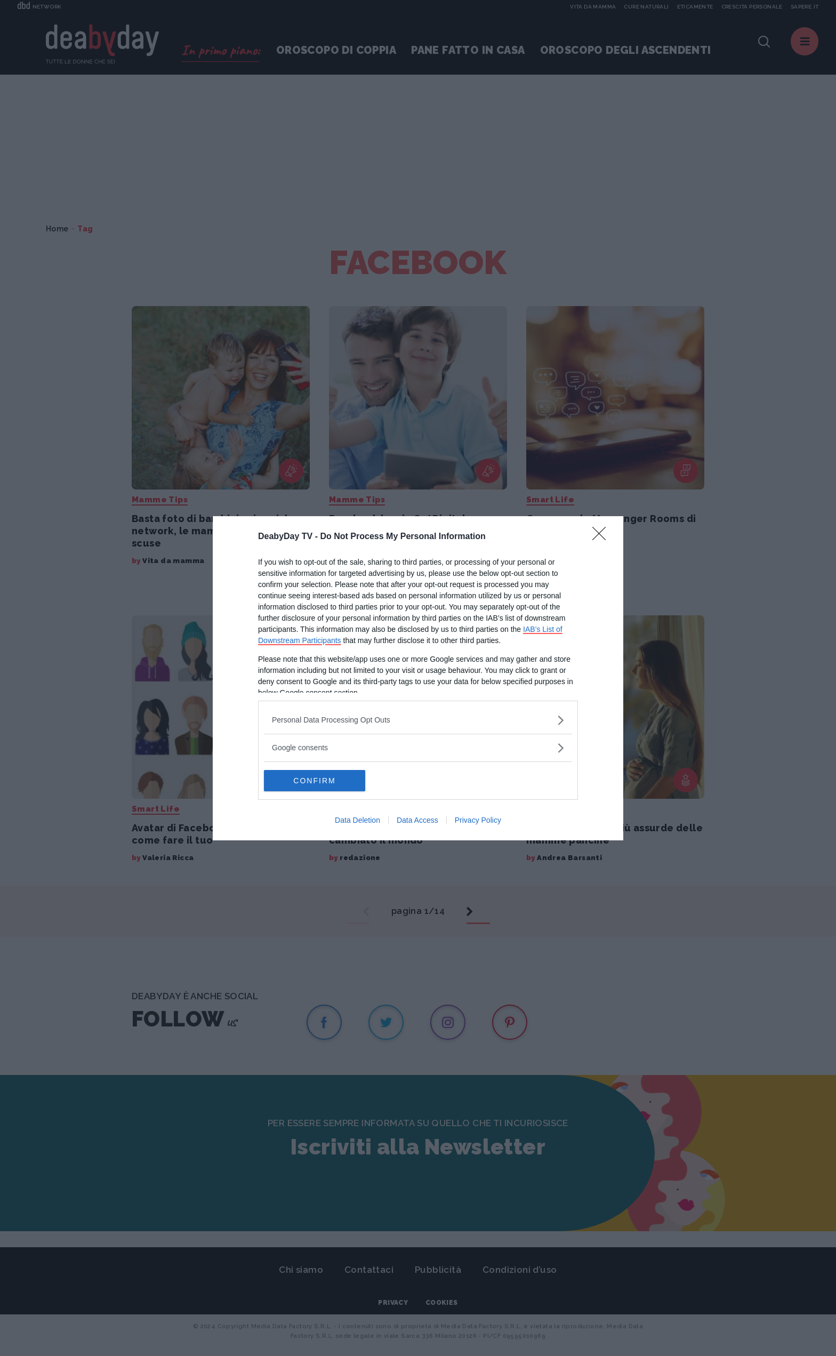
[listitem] (418, 720)
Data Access (417, 820)
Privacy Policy (478, 820)
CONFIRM (314, 780)
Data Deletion (357, 820)
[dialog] (418, 678)
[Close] (602, 537)
